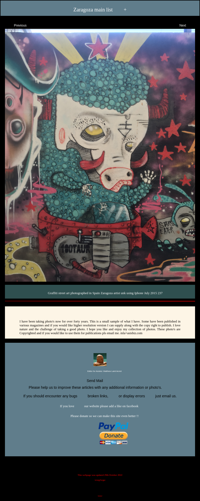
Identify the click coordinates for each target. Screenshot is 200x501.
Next (187, 25)
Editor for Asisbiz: (99, 371)
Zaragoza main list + (100, 9)
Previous (16, 25)
